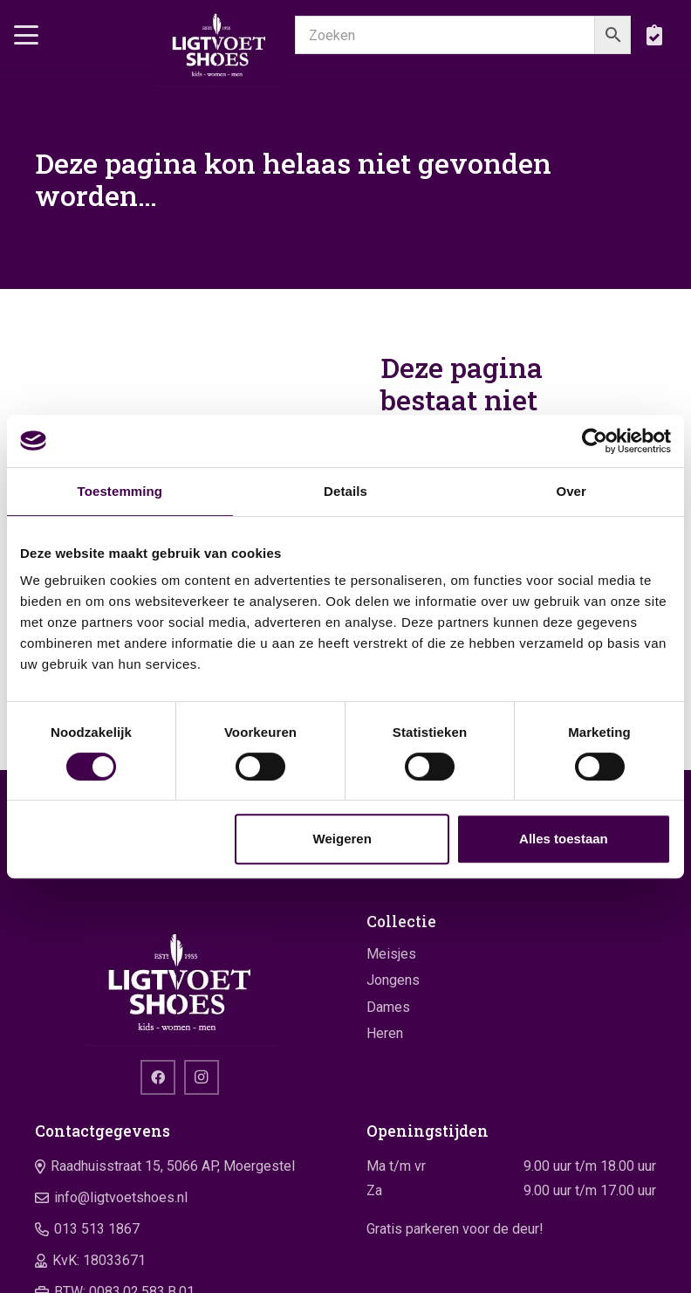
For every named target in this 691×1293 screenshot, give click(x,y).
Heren (384, 1033)
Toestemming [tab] (120, 491)
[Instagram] (201, 1077)
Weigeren (342, 838)
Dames (388, 1007)
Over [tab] (571, 491)
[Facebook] (157, 1077)
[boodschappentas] (654, 35)
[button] (26, 35)
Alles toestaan (563, 838)
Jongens (393, 980)
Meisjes (391, 954)
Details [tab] (345, 491)
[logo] (218, 43)
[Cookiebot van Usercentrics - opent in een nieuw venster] (594, 441)
